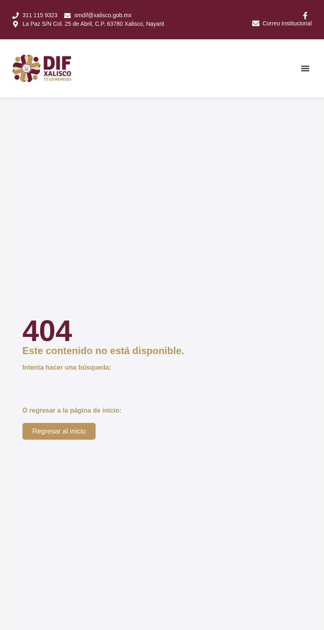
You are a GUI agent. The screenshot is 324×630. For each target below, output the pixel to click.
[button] (305, 66)
